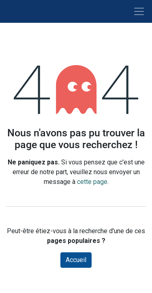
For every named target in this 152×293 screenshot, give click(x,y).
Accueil (76, 260)
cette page (92, 182)
